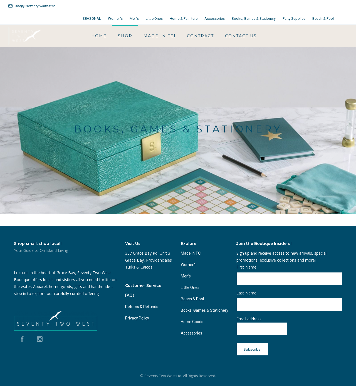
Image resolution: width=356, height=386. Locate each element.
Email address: (261, 325)
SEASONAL (92, 18)
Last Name (246, 293)
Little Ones (154, 18)
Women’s (115, 18)
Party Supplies (294, 18)
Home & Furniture (183, 18)
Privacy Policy (137, 318)
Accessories (214, 18)
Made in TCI (160, 35)
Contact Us (241, 35)
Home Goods (192, 321)
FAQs (129, 295)
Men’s (134, 18)
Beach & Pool (323, 18)
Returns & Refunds (141, 306)
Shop (125, 35)
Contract (200, 35)
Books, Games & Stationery (254, 18)
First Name (246, 267)
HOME (99, 35)
